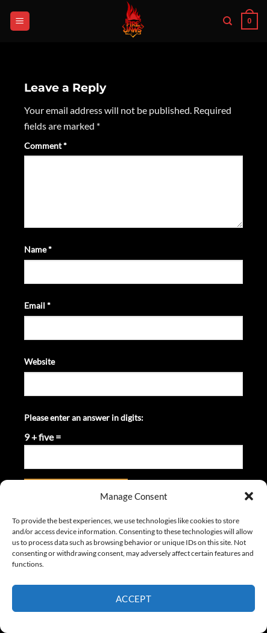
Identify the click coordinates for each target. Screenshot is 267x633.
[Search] (227, 21)
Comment (45, 145)
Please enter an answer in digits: (83, 417)
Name (38, 249)
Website (39, 361)
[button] (249, 496)
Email (37, 305)
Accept (134, 598)
